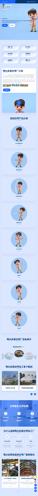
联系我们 (12, 25)
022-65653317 (5, 1)
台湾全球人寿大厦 (28, 387)
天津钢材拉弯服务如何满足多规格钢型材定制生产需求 (28, 479)
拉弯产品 (4, 25)
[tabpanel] (10, 473)
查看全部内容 (6, 90)
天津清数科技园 (10, 387)
